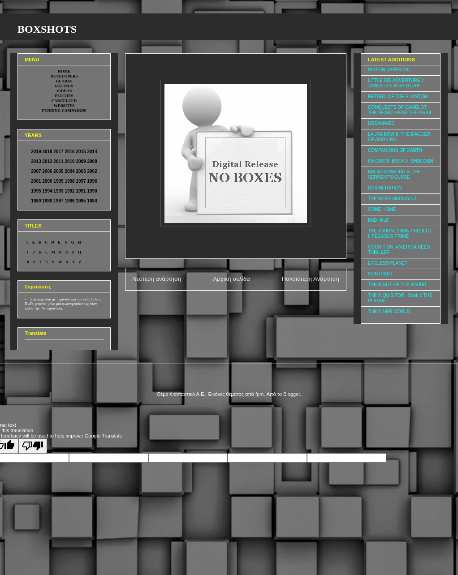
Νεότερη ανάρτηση (156, 278)
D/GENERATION (385, 187)
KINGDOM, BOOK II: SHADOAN (400, 161)
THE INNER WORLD (389, 311)
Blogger (291, 394)
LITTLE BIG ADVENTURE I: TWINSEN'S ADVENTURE (396, 83)
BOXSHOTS (47, 29)
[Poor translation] (32, 445)
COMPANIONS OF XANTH (395, 150)
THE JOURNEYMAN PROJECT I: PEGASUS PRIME (400, 233)
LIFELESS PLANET (387, 263)
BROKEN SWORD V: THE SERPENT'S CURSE (394, 174)
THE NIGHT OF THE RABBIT (397, 284)
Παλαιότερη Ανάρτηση (310, 278)
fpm (259, 394)
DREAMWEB (381, 123)
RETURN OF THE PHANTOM (398, 96)
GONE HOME (382, 209)
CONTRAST (380, 273)
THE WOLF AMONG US (392, 198)
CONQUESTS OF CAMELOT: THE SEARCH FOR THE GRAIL (400, 110)
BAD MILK (378, 220)
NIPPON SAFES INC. (389, 69)
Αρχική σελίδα (231, 278)
